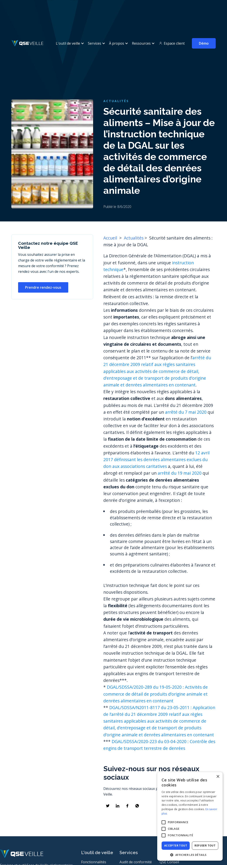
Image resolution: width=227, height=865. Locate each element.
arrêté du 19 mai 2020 (179, 473)
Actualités (133, 238)
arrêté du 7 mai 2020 (186, 412)
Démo (204, 43)
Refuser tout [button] (205, 845)
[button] (69, 43)
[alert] (190, 816)
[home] (27, 43)
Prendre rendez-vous (43, 287)
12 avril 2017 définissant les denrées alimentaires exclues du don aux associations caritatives (156, 459)
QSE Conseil (169, 862)
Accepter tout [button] (175, 845)
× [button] (217, 776)
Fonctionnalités (93, 862)
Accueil (110, 238)
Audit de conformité (135, 862)
